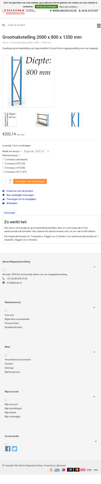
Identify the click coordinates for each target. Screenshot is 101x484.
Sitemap (9, 368)
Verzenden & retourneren (18, 359)
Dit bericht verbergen (46, 7)
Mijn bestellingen (13, 408)
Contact (9, 363)
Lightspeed (60, 465)
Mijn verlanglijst (13, 416)
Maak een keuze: (11, 151)
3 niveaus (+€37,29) (15, 163)
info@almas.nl (14, 282)
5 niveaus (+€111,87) (16, 172)
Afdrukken (9, 203)
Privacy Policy (12, 323)
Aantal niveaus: (11, 155)
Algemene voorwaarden (17, 319)
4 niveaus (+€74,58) (15, 168)
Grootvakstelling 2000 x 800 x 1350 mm (31, 42)
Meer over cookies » (68, 7)
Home (5, 42)
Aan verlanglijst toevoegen (18, 195)
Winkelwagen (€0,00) (63, 10)
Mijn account (89, 10)
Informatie (9, 213)
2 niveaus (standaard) (16, 159)
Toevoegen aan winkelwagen (30, 181)
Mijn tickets (10, 412)
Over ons (9, 315)
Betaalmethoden (13, 327)
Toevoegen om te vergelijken (19, 199)
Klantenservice (12, 372)
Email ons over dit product (17, 191)
